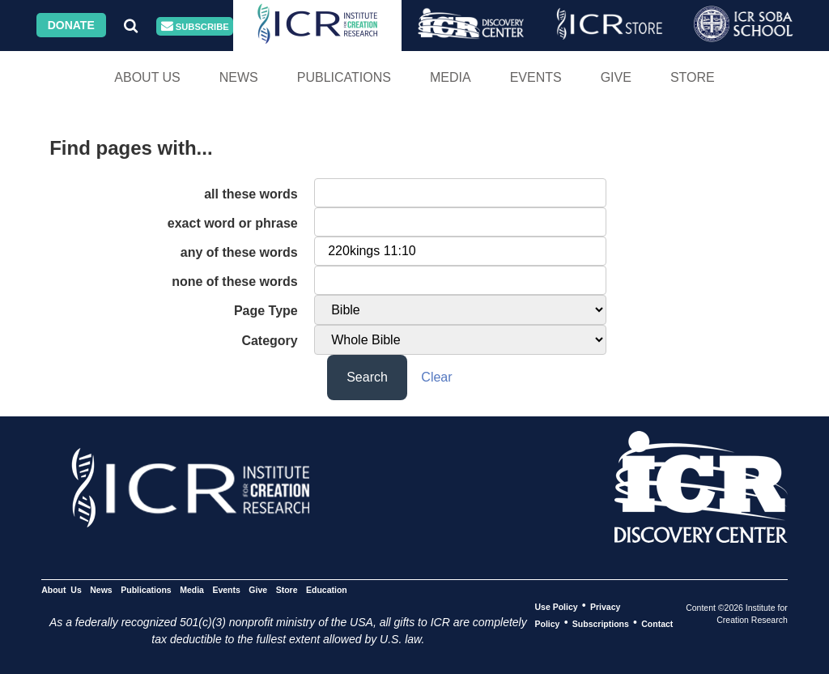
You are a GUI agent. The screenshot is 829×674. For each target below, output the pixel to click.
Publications (344, 77)
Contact (657, 623)
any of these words (239, 252)
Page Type (266, 311)
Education (326, 589)
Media (450, 77)
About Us (147, 77)
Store (692, 77)
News (238, 77)
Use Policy (555, 606)
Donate (71, 25)
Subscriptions (600, 623)
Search (367, 377)
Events (536, 77)
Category (269, 341)
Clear (436, 377)
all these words (251, 194)
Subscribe (195, 26)
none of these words (235, 281)
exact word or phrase (233, 223)
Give (616, 77)
